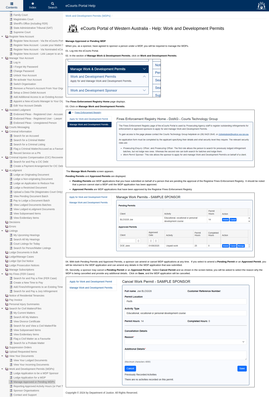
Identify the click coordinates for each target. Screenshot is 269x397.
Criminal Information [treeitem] (18, 131)
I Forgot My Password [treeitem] (23, 67)
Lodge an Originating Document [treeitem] (29, 175)
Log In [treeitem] (15, 62)
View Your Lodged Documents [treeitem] (28, 360)
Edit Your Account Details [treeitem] (25, 105)
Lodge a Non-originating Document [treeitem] (31, 179)
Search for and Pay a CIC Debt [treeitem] (28, 162)
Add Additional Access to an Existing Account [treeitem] (36, 97)
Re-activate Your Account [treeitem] (25, 80)
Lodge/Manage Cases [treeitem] (19, 257)
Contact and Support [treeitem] (23, 395)
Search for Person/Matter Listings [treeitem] (30, 248)
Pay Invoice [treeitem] (13, 300)
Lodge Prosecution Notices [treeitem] (22, 265)
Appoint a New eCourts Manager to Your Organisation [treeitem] (41, 101)
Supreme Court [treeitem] (20, 32)
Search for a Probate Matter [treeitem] (27, 343)
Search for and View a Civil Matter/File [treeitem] (32, 326)
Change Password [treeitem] (21, 71)
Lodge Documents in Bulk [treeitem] (21, 252)
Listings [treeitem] (11, 231)
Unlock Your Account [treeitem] (23, 75)
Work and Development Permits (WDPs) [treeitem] (29, 369)
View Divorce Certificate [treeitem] (24, 321)
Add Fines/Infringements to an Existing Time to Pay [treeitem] (40, 287)
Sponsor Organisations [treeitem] (24, 390)
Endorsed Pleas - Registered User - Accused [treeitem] (36, 114)
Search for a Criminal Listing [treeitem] (27, 144)
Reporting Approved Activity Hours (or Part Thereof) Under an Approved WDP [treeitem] (54, 386)
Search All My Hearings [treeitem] (24, 239)
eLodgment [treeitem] (13, 170)
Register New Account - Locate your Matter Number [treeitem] (40, 45)
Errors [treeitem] (10, 226)
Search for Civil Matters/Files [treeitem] (23, 308)
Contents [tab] (11, 5)
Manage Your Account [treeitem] (19, 58)
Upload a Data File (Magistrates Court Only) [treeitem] (35, 192)
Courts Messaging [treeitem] (17, 127)
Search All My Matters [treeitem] (23, 317)
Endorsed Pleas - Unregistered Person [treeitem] (33, 123)
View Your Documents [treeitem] (19, 356)
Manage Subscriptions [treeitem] (19, 269)
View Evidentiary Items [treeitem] (24, 218)
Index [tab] (32, 5)
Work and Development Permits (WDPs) (88, 15)
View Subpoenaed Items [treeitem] (25, 213)
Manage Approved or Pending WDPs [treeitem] (32, 382)
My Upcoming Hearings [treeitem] (24, 235)
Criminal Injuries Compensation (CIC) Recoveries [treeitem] (34, 157)
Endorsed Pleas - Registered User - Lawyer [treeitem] (35, 118)
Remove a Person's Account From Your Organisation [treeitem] (40, 88)
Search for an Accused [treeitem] (24, 136)
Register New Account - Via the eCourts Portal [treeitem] (37, 41)
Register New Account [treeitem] (19, 36)
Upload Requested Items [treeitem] (21, 352)
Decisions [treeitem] (12, 222)
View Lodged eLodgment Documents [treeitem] (32, 209)
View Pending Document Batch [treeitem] (28, 196)
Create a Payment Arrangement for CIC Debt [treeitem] (36, 166)
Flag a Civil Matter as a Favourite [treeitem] (29, 339)
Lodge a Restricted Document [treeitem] (28, 187)
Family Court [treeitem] (18, 15)
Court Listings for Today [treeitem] (24, 244)
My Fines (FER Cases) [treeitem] (20, 274)
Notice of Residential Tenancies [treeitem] (24, 295)
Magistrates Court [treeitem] (21, 19)
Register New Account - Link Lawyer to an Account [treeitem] (39, 54)
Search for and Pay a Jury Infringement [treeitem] (33, 291)
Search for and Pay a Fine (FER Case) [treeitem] (33, 278)
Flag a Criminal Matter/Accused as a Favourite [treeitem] (37, 149)
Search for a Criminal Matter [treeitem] (27, 140)
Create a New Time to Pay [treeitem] (26, 282)
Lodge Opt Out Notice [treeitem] (19, 261)
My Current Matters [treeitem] (22, 313)
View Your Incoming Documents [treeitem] (29, 364)
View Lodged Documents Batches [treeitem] (30, 205)
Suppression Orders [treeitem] (18, 347)
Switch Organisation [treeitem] (22, 84)
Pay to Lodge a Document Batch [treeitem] (29, 200)
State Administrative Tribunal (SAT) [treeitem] (31, 28)
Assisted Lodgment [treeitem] (18, 110)
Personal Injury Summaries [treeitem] (22, 304)
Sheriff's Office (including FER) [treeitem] (28, 23)
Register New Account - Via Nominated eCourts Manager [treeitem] (43, 49)
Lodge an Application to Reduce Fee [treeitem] (31, 183)
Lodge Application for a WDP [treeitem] (27, 377)
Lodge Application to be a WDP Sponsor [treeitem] (34, 373)
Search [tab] (52, 5)
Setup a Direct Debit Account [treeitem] (27, 92)
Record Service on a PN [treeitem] (25, 153)
